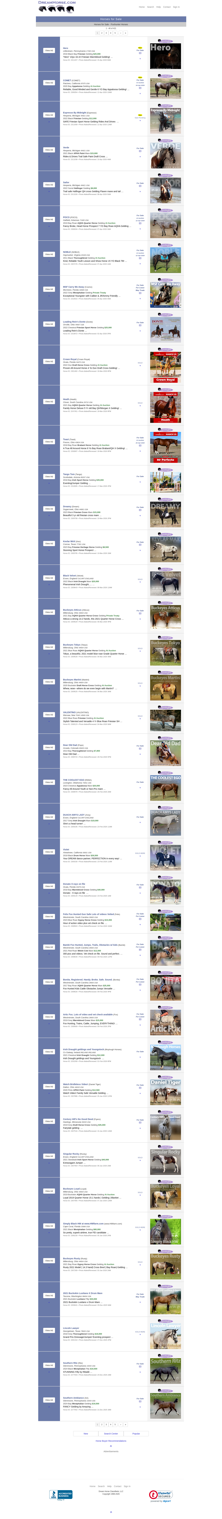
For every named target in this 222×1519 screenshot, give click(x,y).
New (86, 1433)
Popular (136, 1433)
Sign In (176, 7)
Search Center (111, 1433)
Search (150, 7)
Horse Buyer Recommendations (111, 1441)
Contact (167, 7)
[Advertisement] (112, 1461)
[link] (161, 1496)
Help (158, 7)
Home (142, 7)
